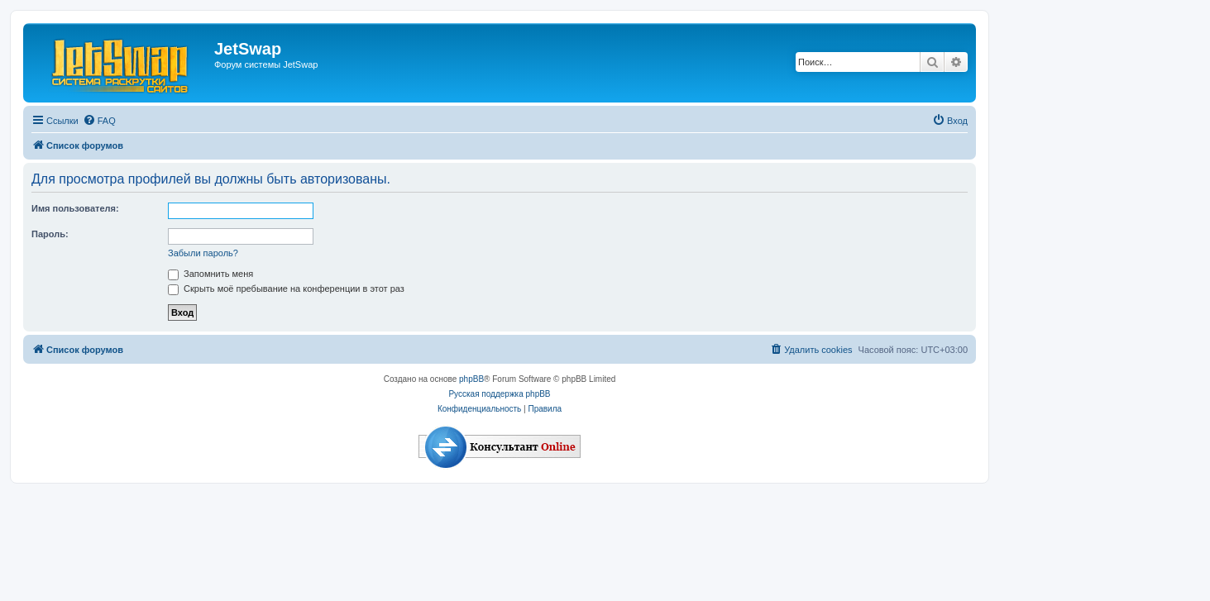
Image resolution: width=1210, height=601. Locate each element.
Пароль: (50, 234)
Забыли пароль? (203, 253)
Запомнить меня (210, 274)
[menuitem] (99, 121)
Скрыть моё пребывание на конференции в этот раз (286, 288)
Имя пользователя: (75, 208)
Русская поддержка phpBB (499, 393)
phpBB (471, 379)
